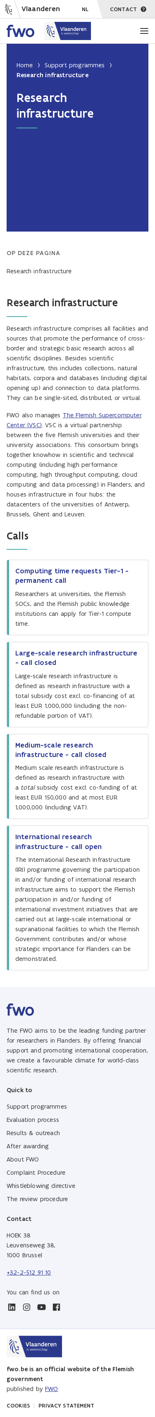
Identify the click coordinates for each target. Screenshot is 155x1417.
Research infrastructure (39, 271)
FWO (51, 1389)
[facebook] (56, 1307)
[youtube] (41, 1307)
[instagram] (26, 1307)
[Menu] (144, 31)
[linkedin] (12, 1307)
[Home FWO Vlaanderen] (49, 31)
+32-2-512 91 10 (29, 1272)
